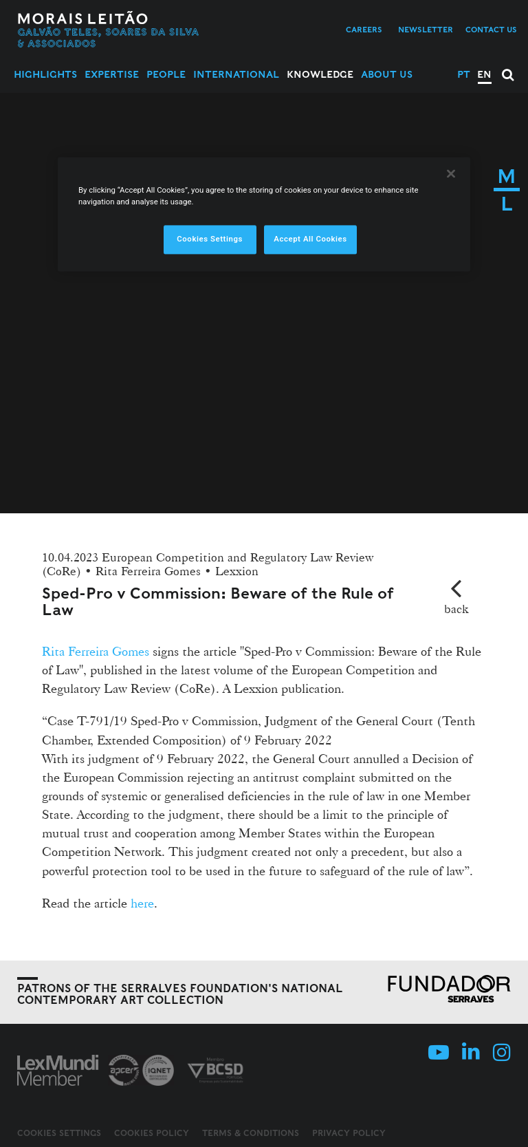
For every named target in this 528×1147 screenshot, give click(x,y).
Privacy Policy (349, 1133)
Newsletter (425, 29)
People (166, 74)
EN (484, 74)
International (236, 74)
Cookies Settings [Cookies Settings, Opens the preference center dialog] (210, 239)
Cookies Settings (59, 1133)
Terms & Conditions (250, 1133)
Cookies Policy (151, 1133)
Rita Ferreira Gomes (95, 650)
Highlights (45, 74)
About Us (386, 74)
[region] (264, 214)
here (142, 902)
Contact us (491, 29)
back (456, 608)
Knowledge (320, 74)
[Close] (451, 173)
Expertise (112, 74)
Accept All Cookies (310, 239)
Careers (364, 29)
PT (463, 74)
